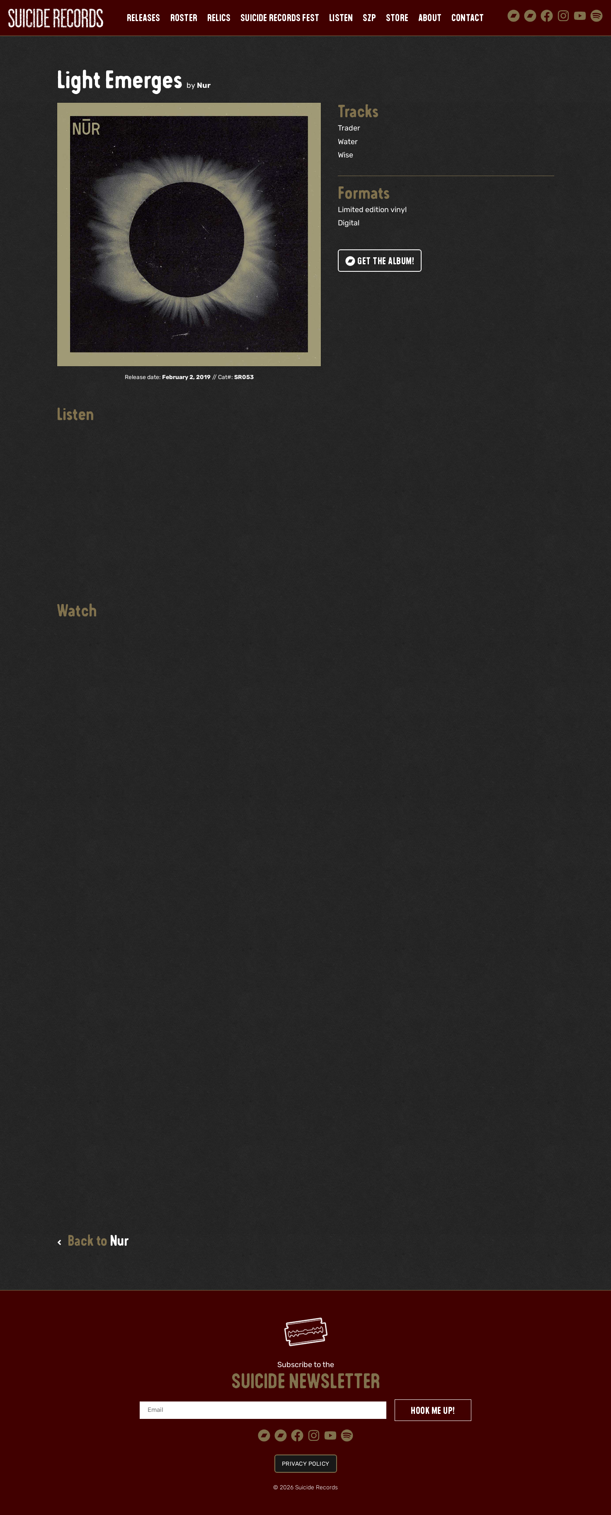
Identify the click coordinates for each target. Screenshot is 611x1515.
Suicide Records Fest (279, 17)
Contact (467, 17)
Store (397, 17)
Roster (183, 17)
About (429, 17)
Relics (218, 17)
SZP (369, 17)
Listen (341, 17)
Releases (143, 17)
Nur (204, 85)
